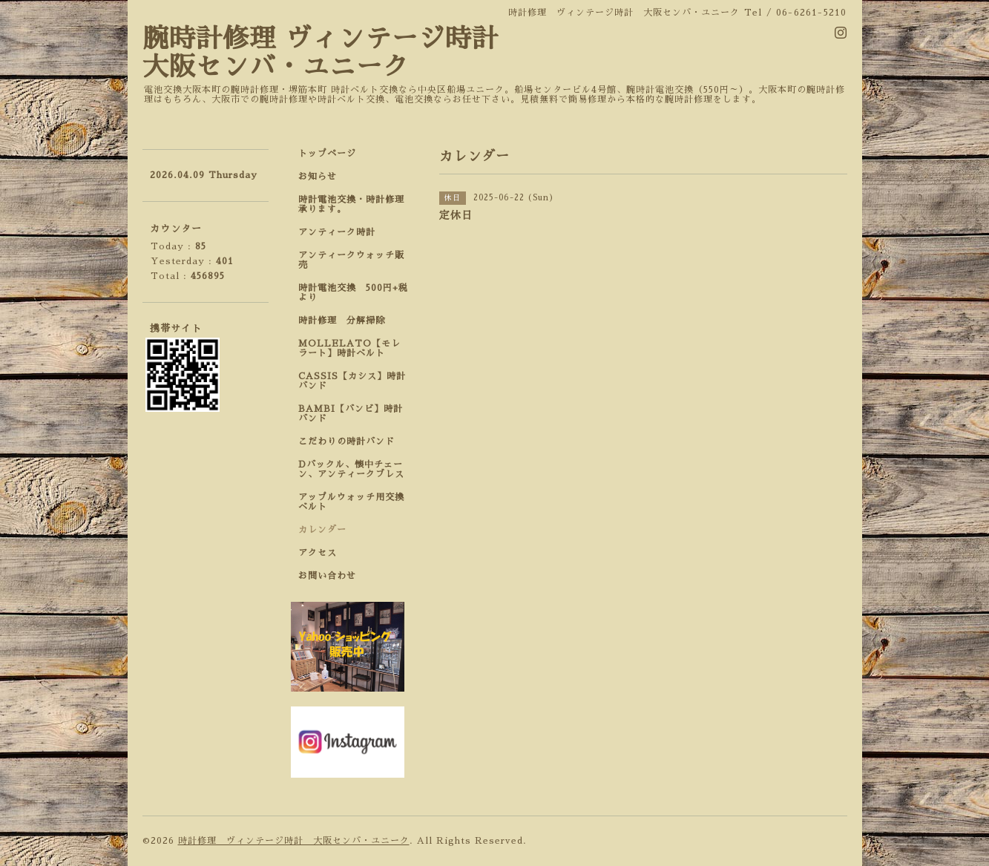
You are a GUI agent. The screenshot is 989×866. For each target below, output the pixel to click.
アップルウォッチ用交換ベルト (351, 502)
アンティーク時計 (341, 232)
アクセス (317, 552)
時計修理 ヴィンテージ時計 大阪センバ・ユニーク (294, 840)
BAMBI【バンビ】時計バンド (350, 413)
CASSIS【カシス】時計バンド (352, 381)
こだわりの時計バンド (351, 441)
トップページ (327, 153)
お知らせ (317, 176)
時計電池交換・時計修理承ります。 (351, 204)
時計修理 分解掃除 (346, 320)
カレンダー (322, 529)
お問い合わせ (327, 575)
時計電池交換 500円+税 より (357, 292)
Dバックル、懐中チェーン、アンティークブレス (351, 469)
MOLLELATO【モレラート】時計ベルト (349, 348)
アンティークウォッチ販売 (351, 260)
